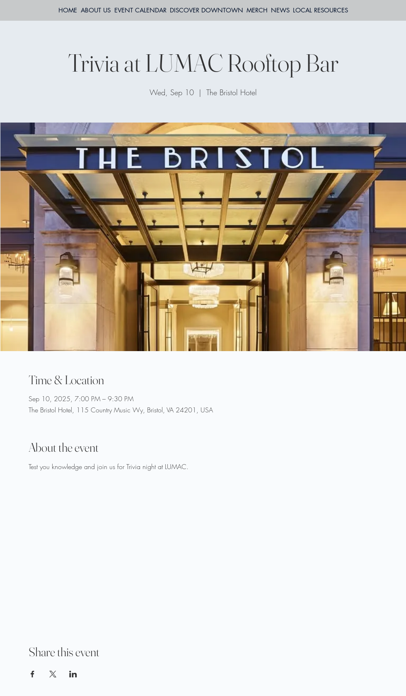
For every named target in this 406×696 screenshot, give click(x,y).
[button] (320, 10)
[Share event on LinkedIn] (73, 674)
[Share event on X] (53, 674)
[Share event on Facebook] (32, 674)
